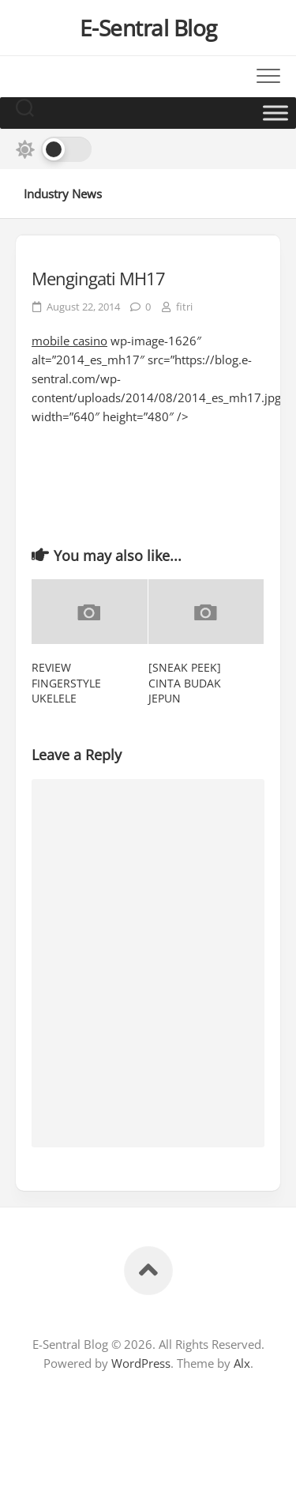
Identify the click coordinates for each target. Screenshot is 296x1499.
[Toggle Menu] (275, 112)
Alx (242, 1363)
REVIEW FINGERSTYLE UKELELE (66, 683)
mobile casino (69, 340)
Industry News (63, 193)
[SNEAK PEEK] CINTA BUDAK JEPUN (184, 683)
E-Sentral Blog (148, 28)
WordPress (140, 1363)
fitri (184, 306)
